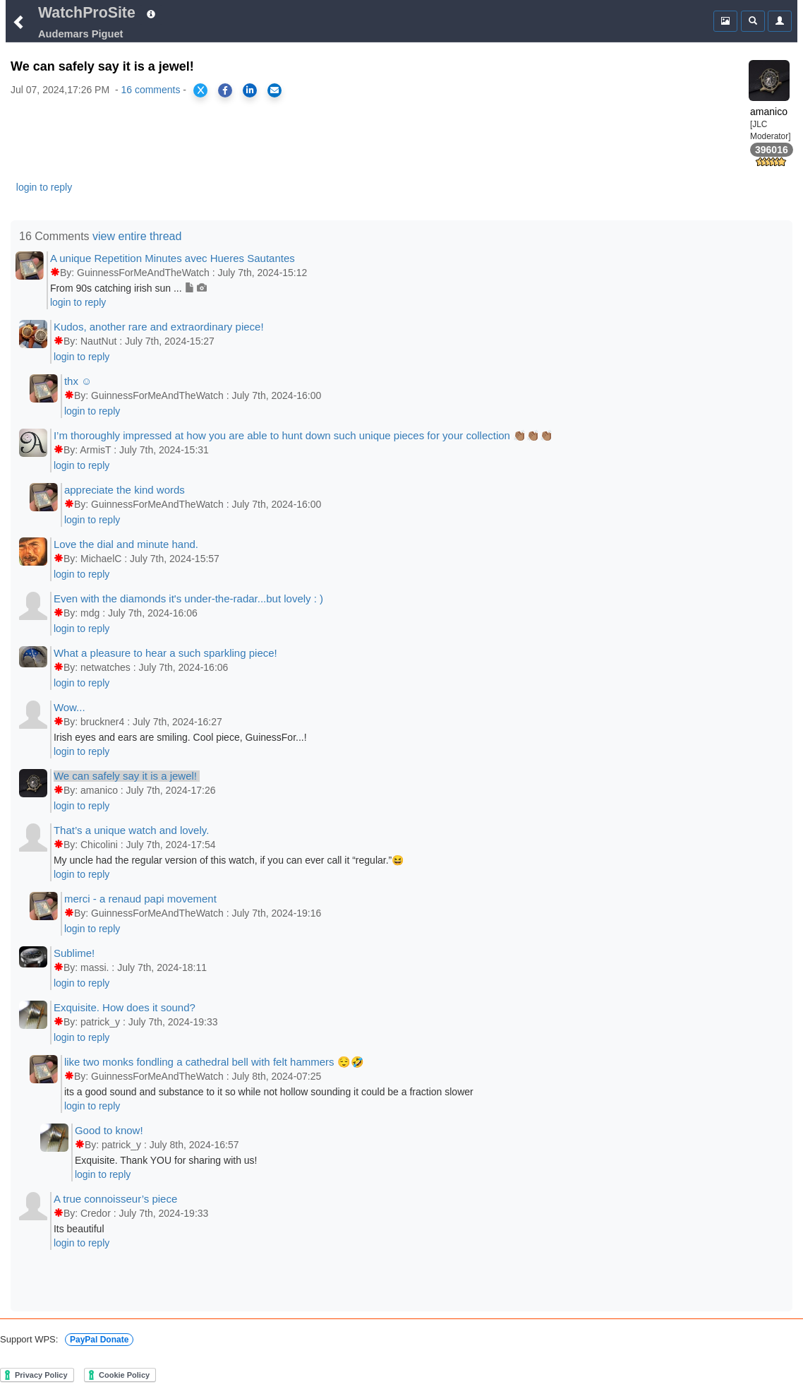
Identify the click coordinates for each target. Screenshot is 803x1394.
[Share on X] (200, 90)
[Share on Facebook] (225, 90)
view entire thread (136, 236)
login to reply (44, 187)
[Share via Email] (274, 90)
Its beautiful (79, 1228)
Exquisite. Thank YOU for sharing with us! (166, 1160)
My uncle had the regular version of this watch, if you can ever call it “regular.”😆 (229, 860)
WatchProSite (86, 12)
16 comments (150, 89)
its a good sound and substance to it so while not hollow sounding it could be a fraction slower (268, 1091)
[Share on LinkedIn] (250, 90)
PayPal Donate (99, 1340)
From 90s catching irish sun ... (128, 288)
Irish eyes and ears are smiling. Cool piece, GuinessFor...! (180, 737)
